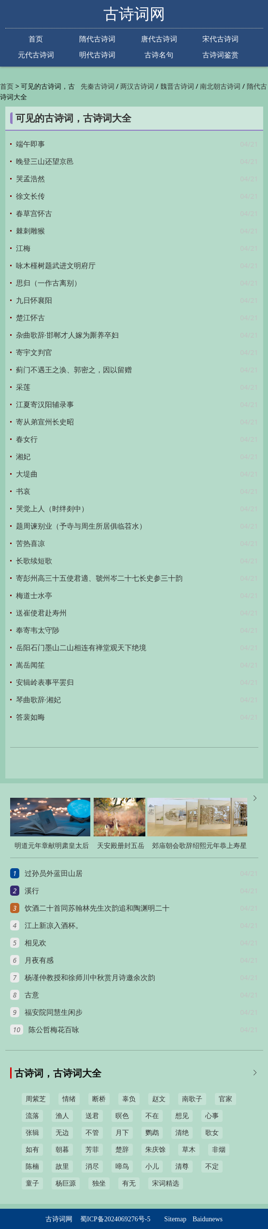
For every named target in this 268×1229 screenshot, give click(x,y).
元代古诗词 (36, 55)
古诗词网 (134, 14)
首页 (35, 39)
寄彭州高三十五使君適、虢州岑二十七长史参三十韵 (99, 578)
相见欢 (35, 943)
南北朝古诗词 (220, 86)
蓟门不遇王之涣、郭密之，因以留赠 (74, 370)
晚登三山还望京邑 (45, 161)
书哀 (23, 491)
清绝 (182, 1132)
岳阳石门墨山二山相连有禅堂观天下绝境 (81, 648)
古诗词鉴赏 (220, 55)
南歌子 (192, 1099)
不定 (212, 1166)
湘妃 (23, 457)
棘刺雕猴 (30, 231)
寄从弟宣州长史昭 (45, 422)
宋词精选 (165, 1183)
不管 (92, 1132)
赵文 (159, 1099)
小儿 (152, 1166)
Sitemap (175, 1219)
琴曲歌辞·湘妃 (38, 700)
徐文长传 (30, 196)
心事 (212, 1116)
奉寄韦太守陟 (37, 630)
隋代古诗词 (97, 39)
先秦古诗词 (97, 86)
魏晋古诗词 (177, 86)
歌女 (212, 1132)
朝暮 (62, 1149)
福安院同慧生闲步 (54, 1012)
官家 (225, 1099)
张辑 (32, 1132)
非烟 (219, 1149)
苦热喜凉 (30, 543)
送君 (92, 1116)
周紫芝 (36, 1099)
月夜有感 (39, 960)
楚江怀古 (30, 318)
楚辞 (122, 1149)
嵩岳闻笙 (30, 665)
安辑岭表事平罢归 (45, 682)
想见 (182, 1116)
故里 (62, 1166)
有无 (129, 1183)
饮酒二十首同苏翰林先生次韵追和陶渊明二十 (97, 908)
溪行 (32, 891)
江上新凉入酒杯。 (54, 925)
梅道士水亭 (34, 596)
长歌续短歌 (34, 561)
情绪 (69, 1099)
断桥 (99, 1099)
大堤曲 (27, 474)
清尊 (182, 1166)
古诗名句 (158, 55)
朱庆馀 (155, 1149)
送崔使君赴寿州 (41, 613)
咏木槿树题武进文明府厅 (56, 266)
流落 (32, 1116)
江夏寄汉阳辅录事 (45, 405)
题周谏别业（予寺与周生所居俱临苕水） (81, 526)
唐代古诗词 (159, 39)
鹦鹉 (152, 1132)
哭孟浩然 (30, 179)
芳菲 (92, 1149)
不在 (152, 1116)
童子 (32, 1183)
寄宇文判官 (34, 352)
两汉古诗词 (137, 86)
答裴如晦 (30, 717)
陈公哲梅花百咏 (53, 1030)
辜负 (129, 1099)
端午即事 (30, 144)
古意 (32, 995)
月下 (122, 1132)
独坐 (99, 1183)
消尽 (92, 1166)
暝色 (122, 1116)
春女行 (27, 439)
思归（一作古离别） (48, 283)
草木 (189, 1149)
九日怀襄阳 (34, 300)
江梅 (23, 248)
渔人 (62, 1116)
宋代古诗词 (220, 39)
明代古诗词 (97, 55)
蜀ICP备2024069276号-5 (115, 1219)
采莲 (23, 387)
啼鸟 (122, 1166)
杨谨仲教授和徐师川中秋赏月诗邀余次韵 (90, 978)
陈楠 (32, 1166)
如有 (32, 1149)
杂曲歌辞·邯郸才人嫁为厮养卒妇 (67, 335)
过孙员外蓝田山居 (54, 873)
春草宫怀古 (34, 214)
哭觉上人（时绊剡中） (52, 509)
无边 (62, 1132)
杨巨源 (66, 1183)
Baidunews (208, 1219)
